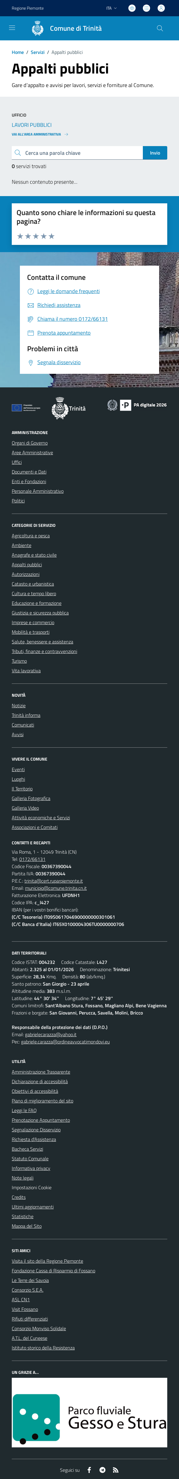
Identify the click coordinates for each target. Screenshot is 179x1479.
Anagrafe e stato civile (34, 554)
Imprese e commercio (33, 622)
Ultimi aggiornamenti (33, 1206)
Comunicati (23, 724)
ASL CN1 (21, 1299)
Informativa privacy (31, 1168)
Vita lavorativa (26, 670)
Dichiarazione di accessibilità (40, 1081)
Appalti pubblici (27, 564)
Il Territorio (22, 788)
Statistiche (22, 1216)
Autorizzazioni (25, 574)
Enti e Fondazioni (29, 481)
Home (18, 52)
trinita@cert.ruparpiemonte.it (53, 880)
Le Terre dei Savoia (30, 1280)
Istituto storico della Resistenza (43, 1347)
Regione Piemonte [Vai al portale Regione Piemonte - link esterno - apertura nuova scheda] (28, 8)
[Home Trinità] (63, 28)
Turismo (19, 660)
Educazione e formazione (36, 603)
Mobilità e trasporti (30, 632)
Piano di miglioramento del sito (42, 1100)
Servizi (38, 52)
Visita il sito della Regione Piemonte (47, 1261)
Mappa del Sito (27, 1226)
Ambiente (21, 545)
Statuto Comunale (30, 1158)
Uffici (17, 462)
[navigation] (12, 27)
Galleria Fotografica (31, 798)
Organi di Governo (30, 442)
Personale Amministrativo (38, 491)
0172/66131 (32, 859)
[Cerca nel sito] (160, 28)
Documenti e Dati (29, 471)
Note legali (22, 1177)
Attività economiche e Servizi (41, 817)
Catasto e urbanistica (33, 583)
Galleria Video (25, 807)
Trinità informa (26, 715)
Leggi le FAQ (24, 1110)
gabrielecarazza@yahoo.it (51, 1034)
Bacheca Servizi (27, 1148)
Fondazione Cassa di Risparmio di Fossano (53, 1270)
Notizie (19, 705)
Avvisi (18, 734)
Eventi (18, 769)
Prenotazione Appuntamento (41, 1120)
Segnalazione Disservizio (36, 1129)
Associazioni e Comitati (35, 827)
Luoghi (18, 779)
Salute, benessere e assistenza (42, 641)
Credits (19, 1197)
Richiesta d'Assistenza (34, 1139)
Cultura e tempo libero (34, 593)
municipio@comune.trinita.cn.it (56, 888)
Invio (155, 152)
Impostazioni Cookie (32, 1187)
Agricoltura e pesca (31, 535)
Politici (18, 500)
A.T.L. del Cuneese (29, 1338)
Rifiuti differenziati (30, 1318)
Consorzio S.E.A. (27, 1289)
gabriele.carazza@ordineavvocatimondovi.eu (65, 1041)
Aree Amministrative (32, 452)
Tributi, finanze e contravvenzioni (44, 651)
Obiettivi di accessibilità (35, 1091)
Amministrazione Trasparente (41, 1071)
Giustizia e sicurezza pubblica (40, 612)
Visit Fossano (25, 1309)
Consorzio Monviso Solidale (39, 1328)
